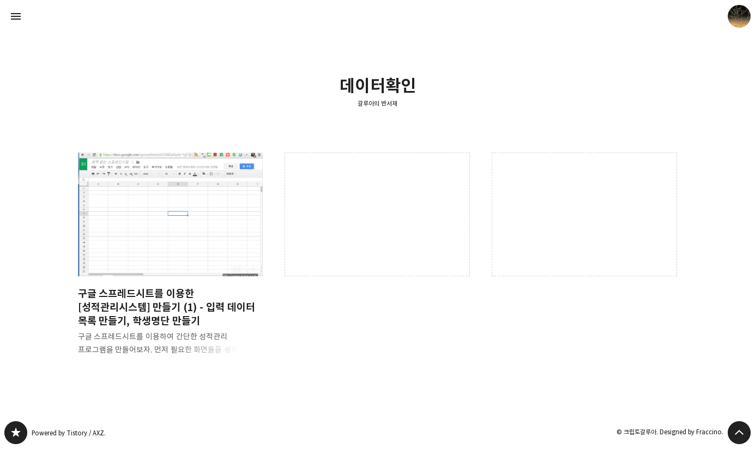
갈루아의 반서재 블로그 (16, 433)
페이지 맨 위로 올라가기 (739, 433)
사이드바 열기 (16, 16)
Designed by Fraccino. (691, 432)
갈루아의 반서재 (377, 103)
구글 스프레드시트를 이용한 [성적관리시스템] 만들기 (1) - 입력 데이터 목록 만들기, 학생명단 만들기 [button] (170, 263)
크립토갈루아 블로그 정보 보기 (739, 16)
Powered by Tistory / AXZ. (69, 433)
